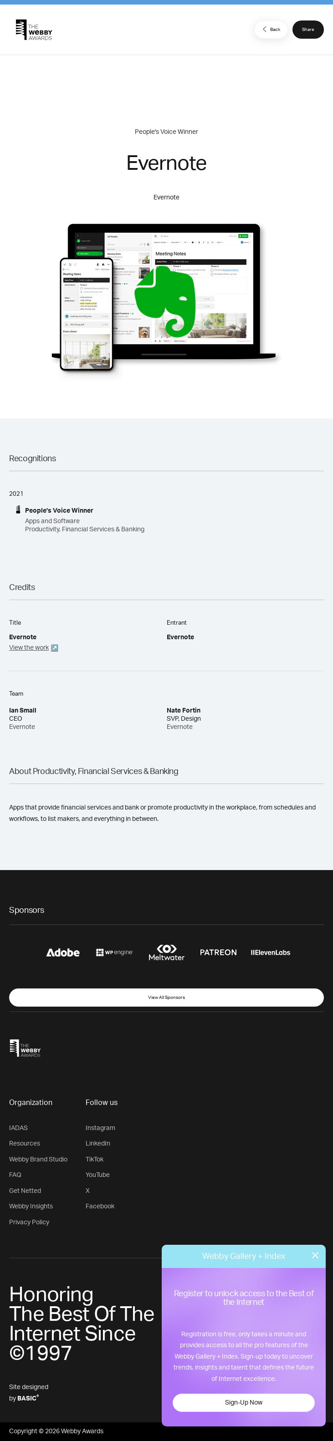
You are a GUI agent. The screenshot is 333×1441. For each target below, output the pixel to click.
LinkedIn (98, 1144)
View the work (29, 648)
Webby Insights (31, 1206)
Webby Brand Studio (38, 1159)
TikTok (94, 1159)
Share (308, 29)
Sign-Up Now (243, 1403)
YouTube (98, 1175)
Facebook (100, 1206)
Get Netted (25, 1191)
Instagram (100, 1128)
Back (270, 29)
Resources (24, 1144)
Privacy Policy (29, 1222)
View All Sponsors (166, 997)
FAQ (15, 1175)
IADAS (18, 1128)
